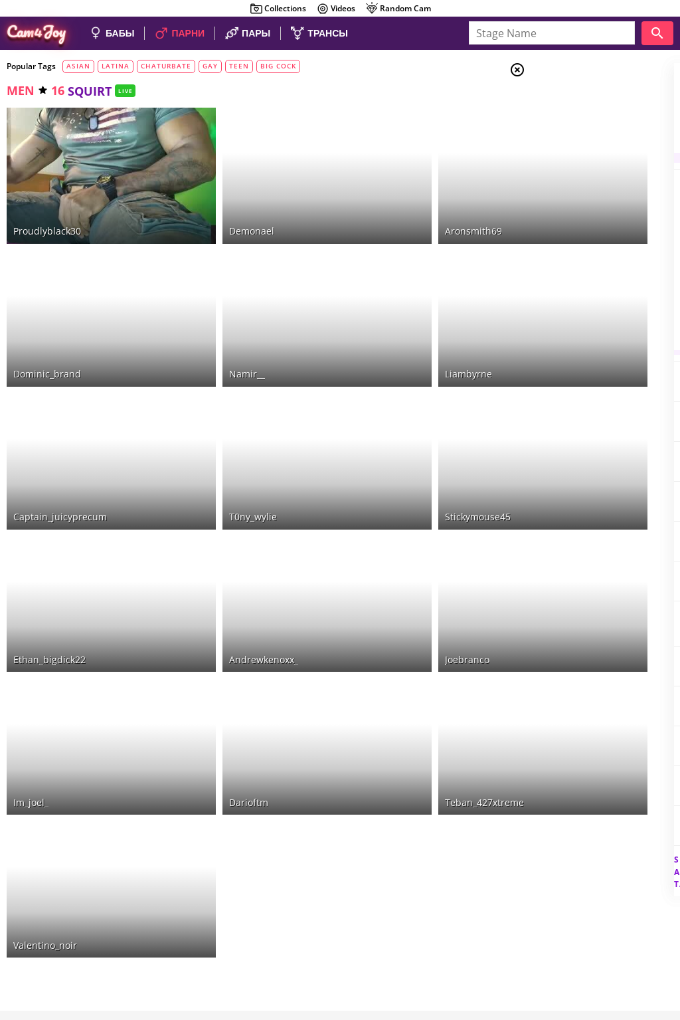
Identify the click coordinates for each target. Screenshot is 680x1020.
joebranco (371, 534)
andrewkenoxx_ (215, 534)
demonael (203, 200)
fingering (572, 275)
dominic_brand (47, 312)
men (21, 90)
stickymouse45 (382, 423)
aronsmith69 (377, 200)
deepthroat (576, 324)
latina (115, 65)
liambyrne (372, 312)
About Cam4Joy (550, 934)
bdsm (563, 259)
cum (563, 243)
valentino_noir (45, 758)
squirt (564, 291)
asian (78, 65)
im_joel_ (30, 646)
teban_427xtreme (388, 646)
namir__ (199, 312)
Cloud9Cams (643, 934)
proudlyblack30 (47, 200)
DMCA (599, 934)
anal (562, 226)
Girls (567, 103)
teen (239, 65)
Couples (574, 119)
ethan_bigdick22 (49, 534)
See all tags (605, 849)
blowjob (567, 307)
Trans (568, 152)
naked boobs (580, 340)
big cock (278, 65)
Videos (335, 8)
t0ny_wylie (205, 423)
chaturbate (166, 65)
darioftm (200, 646)
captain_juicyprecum (60, 423)
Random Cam (398, 8)
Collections (278, 8)
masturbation (586, 210)
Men (564, 136)
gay (210, 65)
